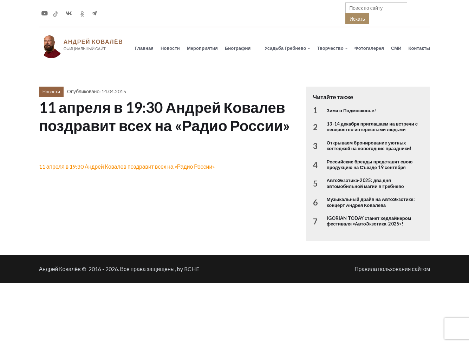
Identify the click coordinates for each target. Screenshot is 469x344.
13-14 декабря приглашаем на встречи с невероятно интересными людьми (372, 126)
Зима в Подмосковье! (351, 110)
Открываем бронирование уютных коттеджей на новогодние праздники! (369, 145)
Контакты (419, 48)
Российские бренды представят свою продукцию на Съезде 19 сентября (370, 164)
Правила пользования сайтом (392, 268)
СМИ (396, 48)
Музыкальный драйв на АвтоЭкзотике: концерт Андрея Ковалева (371, 202)
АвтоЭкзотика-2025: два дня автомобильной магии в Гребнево (365, 183)
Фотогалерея (369, 48)
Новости (170, 48)
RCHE (191, 268)
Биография (237, 48)
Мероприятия (202, 48)
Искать (357, 19)
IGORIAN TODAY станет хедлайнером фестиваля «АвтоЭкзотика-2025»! (369, 221)
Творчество (330, 48)
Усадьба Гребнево (285, 48)
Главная (144, 48)
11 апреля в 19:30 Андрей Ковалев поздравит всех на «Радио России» (127, 166)
